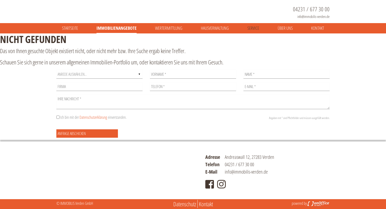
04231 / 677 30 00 (311, 9)
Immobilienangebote (116, 28)
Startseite (70, 28)
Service (253, 28)
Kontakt (317, 28)
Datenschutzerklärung (93, 117)
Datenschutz (184, 204)
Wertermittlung (168, 28)
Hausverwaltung (215, 28)
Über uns (285, 28)
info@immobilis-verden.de (313, 16)
